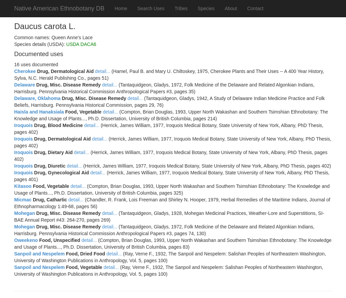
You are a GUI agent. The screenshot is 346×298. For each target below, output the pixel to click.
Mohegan (24, 213)
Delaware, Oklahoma (37, 98)
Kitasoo (22, 186)
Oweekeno (26, 240)
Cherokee (25, 71)
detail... (102, 71)
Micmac (22, 199)
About (231, 8)
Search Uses (151, 8)
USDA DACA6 (81, 44)
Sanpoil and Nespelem (39, 253)
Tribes (181, 8)
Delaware (24, 85)
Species (206, 8)
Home (121, 8)
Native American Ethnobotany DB (59, 8)
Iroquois (23, 125)
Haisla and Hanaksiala (39, 112)
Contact (255, 8)
